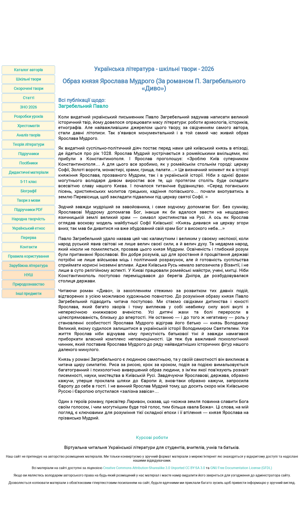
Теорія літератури (28, 144)
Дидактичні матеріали (28, 172)
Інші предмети (28, 293)
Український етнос (28, 228)
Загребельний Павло (83, 106)
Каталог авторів (28, 70)
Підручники (28, 153)
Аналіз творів (28, 135)
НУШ (28, 275)
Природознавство (28, 284)
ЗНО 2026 (28, 107)
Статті (28, 98)
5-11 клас (28, 181)
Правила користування (28, 256)
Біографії (28, 191)
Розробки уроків (28, 116)
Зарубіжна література (28, 265)
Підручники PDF (28, 209)
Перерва (28, 237)
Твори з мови (28, 200)
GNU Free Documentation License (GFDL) (241, 468)
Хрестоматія (28, 126)
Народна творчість (28, 219)
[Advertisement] (152, 31)
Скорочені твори (28, 88)
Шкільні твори (28, 79)
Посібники (28, 163)
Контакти (28, 247)
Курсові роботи (152, 437)
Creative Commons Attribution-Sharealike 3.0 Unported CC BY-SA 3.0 (154, 468)
